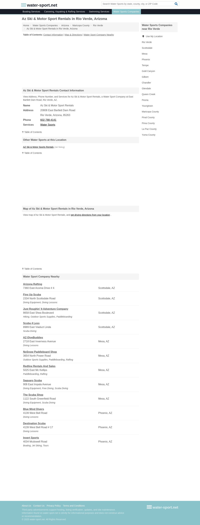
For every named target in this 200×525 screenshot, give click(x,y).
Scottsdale (147, 48)
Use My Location (152, 36)
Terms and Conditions (74, 505)
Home (26, 25)
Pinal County (148, 117)
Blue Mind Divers (33, 409)
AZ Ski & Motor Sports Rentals (38, 147)
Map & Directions (73, 34)
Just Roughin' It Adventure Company (45, 309)
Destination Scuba (34, 423)
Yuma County (148, 135)
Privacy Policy (54, 505)
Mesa (144, 53)
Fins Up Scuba (32, 294)
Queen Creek (148, 94)
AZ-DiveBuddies (33, 337)
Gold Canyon (148, 71)
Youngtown (147, 106)
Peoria (145, 100)
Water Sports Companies (126, 11)
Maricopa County (150, 111)
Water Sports (47, 124)
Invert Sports (31, 437)
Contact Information (53, 34)
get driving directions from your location (90, 215)
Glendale (146, 88)
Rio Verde (147, 42)
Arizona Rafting (32, 284)
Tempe (145, 65)
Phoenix (146, 59)
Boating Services (31, 11)
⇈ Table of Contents (32, 132)
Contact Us (38, 505)
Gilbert (145, 77)
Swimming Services (99, 11)
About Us (26, 505)
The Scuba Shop (33, 394)
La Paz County (149, 129)
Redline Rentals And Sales (39, 366)
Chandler (146, 82)
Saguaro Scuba (32, 380)
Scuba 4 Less (31, 323)
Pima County (148, 123)
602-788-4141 (48, 120)
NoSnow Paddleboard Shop (40, 351)
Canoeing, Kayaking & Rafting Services (64, 11)
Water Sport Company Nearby (99, 34)
